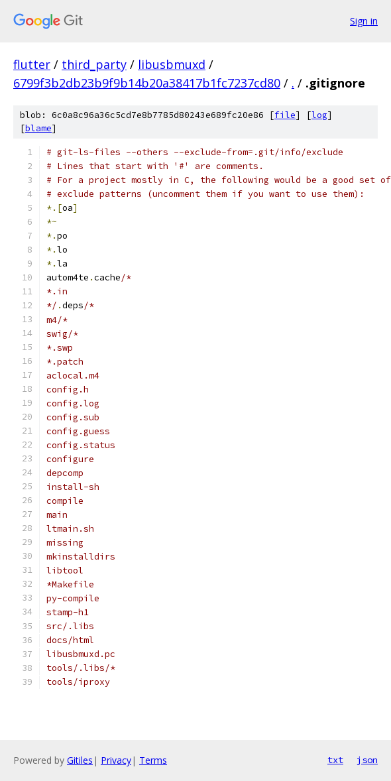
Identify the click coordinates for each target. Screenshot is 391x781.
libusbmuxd (171, 64)
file (285, 115)
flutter (31, 64)
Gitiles (80, 760)
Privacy (116, 760)
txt (335, 760)
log (319, 115)
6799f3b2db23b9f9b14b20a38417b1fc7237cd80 (146, 83)
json (367, 760)
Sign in (364, 21)
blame (38, 128)
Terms (153, 760)
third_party (94, 64)
